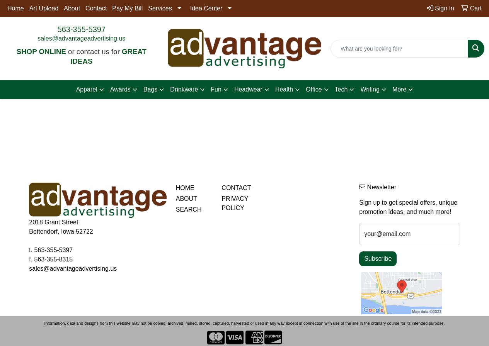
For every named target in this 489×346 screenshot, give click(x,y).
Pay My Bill (127, 8)
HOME (185, 188)
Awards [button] (120, 89)
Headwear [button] (248, 89)
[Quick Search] (399, 49)
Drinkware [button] (184, 89)
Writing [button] (370, 89)
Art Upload (44, 8)
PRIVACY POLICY (234, 203)
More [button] (399, 89)
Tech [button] (341, 89)
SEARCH (189, 209)
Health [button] (284, 89)
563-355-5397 (82, 29)
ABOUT (186, 198)
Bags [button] (150, 89)
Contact (96, 8)
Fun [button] (216, 89)
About (72, 8)
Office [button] (314, 89)
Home (15, 8)
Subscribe (378, 258)
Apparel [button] (86, 89)
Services (160, 8)
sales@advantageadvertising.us (81, 38)
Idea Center (206, 8)
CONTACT (236, 188)
